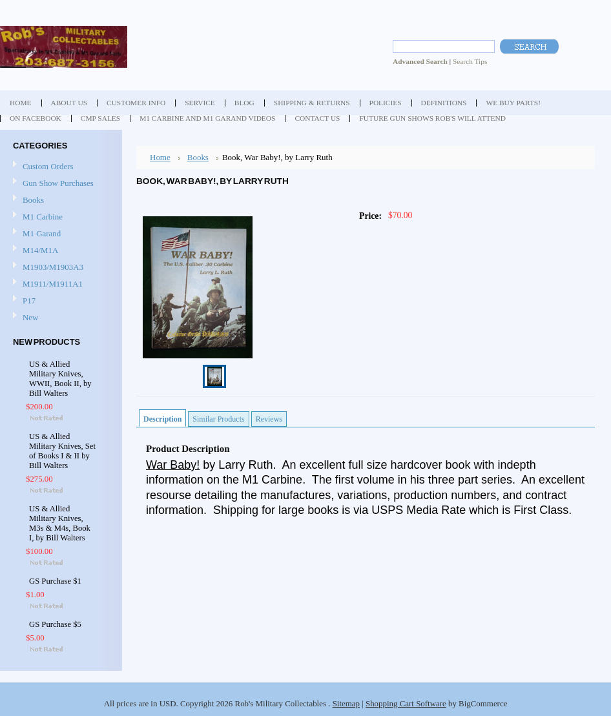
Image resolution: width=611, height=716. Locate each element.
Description (162, 419)
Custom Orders (48, 166)
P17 (29, 300)
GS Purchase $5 (55, 624)
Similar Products (218, 419)
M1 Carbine (43, 216)
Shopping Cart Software (406, 703)
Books (33, 200)
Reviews (269, 419)
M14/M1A (40, 250)
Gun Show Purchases (58, 183)
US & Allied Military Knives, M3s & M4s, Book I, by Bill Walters (59, 523)
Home (160, 157)
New (30, 317)
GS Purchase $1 (55, 581)
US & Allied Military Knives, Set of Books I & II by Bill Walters (62, 451)
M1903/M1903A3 (53, 267)
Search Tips (470, 61)
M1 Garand (42, 233)
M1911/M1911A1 (53, 284)
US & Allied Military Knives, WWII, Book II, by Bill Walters (60, 379)
